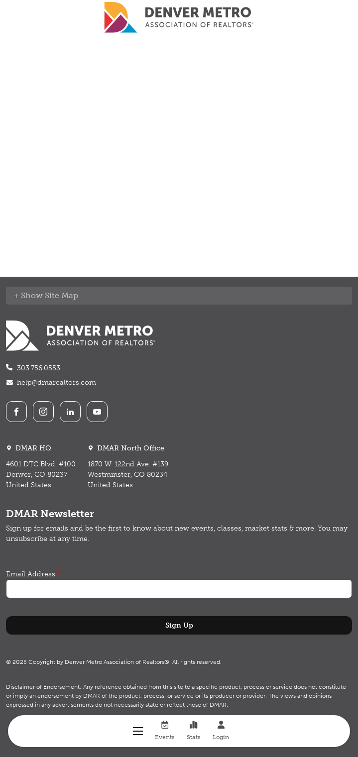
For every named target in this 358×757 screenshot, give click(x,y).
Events (165, 731)
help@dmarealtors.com (56, 382)
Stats (194, 731)
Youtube (97, 411)
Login (221, 731)
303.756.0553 (38, 368)
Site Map (61, 295)
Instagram (43, 411)
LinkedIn (70, 411)
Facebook (16, 411)
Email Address (30, 574)
